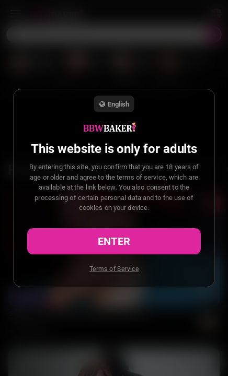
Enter (114, 241)
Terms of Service (114, 269)
